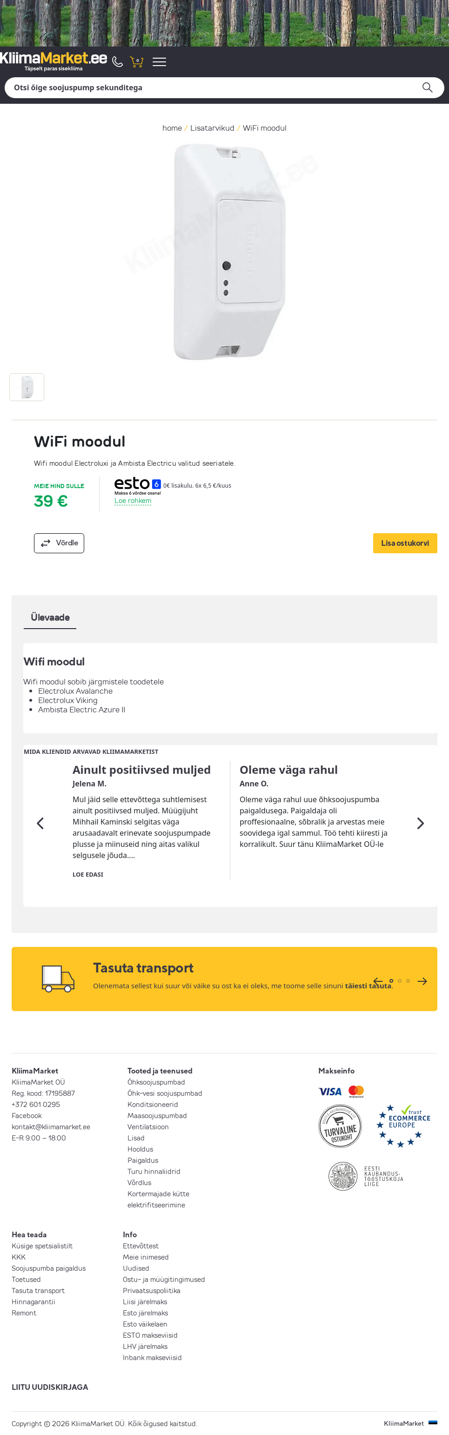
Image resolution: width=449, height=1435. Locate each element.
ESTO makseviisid (150, 1335)
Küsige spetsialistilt (42, 1245)
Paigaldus (142, 1160)
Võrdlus (139, 1182)
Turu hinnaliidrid (154, 1171)
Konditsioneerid (152, 1104)
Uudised (136, 1268)
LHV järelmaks (145, 1346)
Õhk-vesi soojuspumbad (164, 1093)
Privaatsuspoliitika (152, 1290)
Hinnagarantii (33, 1301)
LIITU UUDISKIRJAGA (50, 1387)
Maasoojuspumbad (157, 1115)
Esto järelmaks (145, 1312)
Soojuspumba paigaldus (49, 1268)
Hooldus (140, 1148)
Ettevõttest (141, 1245)
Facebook (26, 1115)
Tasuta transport (38, 1290)
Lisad (136, 1137)
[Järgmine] (420, 823)
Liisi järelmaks (145, 1301)
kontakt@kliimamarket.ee (51, 1126)
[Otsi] (224, 87)
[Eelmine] (40, 823)
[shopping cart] (136, 62)
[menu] (160, 62)
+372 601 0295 (36, 1104)
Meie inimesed (146, 1256)
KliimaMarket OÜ (38, 1081)
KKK (19, 1256)
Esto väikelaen (145, 1323)
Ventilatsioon (148, 1126)
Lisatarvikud (212, 127)
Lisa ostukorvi (405, 543)
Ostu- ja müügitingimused (164, 1279)
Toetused (26, 1279)
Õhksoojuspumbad (156, 1081)
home (172, 127)
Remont (24, 1312)
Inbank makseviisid (152, 1357)
